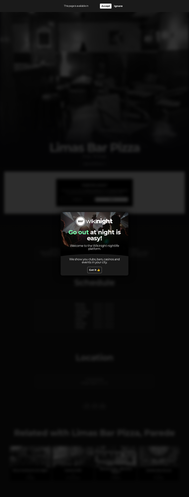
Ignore (118, 6)
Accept (105, 6)
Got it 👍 (94, 270)
